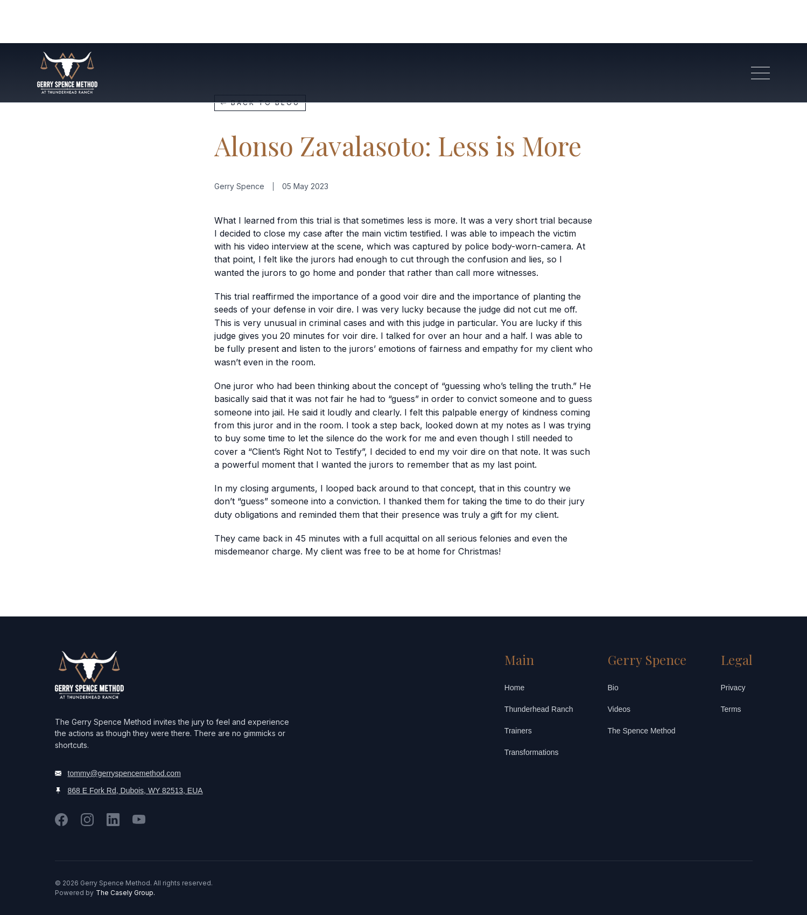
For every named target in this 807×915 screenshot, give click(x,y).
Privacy (733, 687)
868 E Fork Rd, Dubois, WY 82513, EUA (135, 790)
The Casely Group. (125, 893)
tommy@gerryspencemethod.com (124, 773)
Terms (731, 709)
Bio (613, 687)
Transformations (531, 752)
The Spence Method (642, 730)
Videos (619, 709)
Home (514, 687)
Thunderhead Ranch (538, 709)
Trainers (518, 730)
